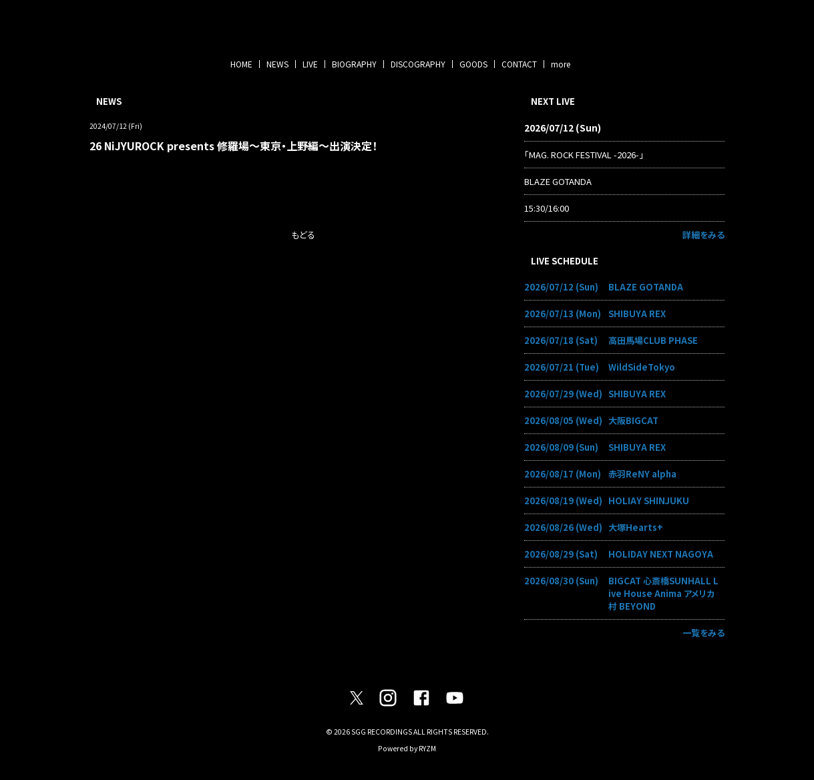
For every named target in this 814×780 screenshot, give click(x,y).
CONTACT (519, 63)
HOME (241, 63)
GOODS (473, 63)
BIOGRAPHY (354, 63)
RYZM (427, 748)
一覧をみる (703, 632)
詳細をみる (703, 234)
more (560, 63)
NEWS (277, 63)
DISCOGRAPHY (418, 63)
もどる (303, 234)
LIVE (310, 63)
